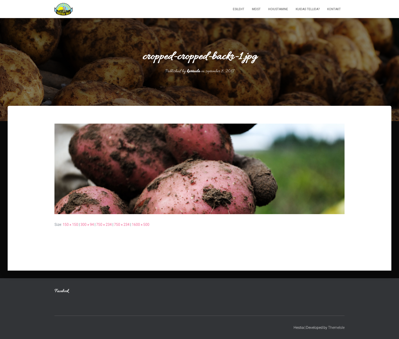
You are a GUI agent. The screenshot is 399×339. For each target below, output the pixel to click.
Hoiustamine (278, 9)
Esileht (238, 9)
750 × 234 (104, 225)
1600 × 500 (140, 225)
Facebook (61, 291)
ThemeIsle (336, 328)
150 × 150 (70, 225)
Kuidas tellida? (308, 9)
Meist (256, 9)
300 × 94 (87, 225)
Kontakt (334, 9)
